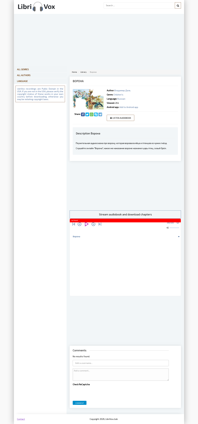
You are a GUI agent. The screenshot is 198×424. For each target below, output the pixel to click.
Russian (121, 98)
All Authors (23, 75)
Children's (118, 94)
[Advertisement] (125, 185)
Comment (79, 403)
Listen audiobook (120, 118)
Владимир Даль (122, 90)
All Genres (23, 69)
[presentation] (96, 392)
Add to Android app (128, 107)
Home (74, 72)
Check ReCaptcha (81, 384)
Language (22, 81)
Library (83, 72)
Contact (21, 419)
